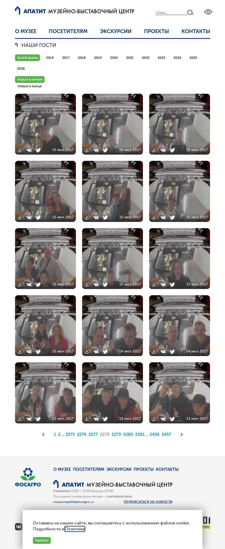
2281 (139, 434)
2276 (81, 434)
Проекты (156, 31)
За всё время (27, 58)
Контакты (196, 31)
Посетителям (68, 31)
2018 (82, 58)
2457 (166, 434)
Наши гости (38, 45)
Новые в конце (30, 86)
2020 (114, 58)
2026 (21, 68)
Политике (75, 528)
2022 (145, 58)
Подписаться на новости (148, 502)
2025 (193, 58)
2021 (130, 58)
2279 (116, 434)
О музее (26, 31)
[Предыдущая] (45, 434)
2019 (98, 58)
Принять (42, 540)
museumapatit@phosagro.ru (73, 502)
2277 (93, 434)
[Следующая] (180, 434)
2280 (128, 434)
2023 (161, 58)
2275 (70, 434)
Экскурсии (116, 31)
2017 (66, 58)
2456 (154, 434)
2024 (177, 58)
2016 (50, 58)
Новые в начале (29, 79)
